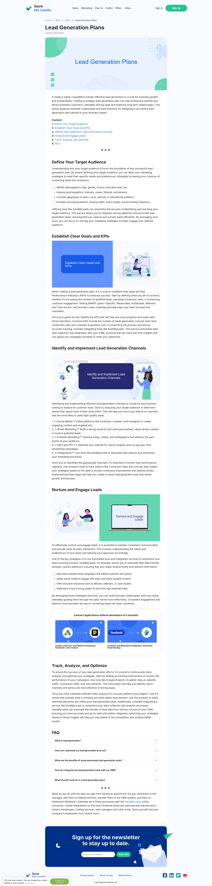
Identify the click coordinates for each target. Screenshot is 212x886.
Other (118, 8)
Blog (58, 20)
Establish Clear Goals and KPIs (72, 127)
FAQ (57, 143)
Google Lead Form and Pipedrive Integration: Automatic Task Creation (75, 647)
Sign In (159, 8)
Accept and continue (59, 881)
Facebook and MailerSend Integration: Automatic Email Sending (130, 647)
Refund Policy (125, 875)
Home (48, 20)
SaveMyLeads (133, 801)
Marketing (86, 8)
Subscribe (124, 854)
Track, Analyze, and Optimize (71, 139)
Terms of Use (106, 875)
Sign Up (176, 8)
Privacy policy (87, 875)
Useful (109, 8)
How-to (99, 8)
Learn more (29, 883)
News (75, 8)
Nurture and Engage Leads (70, 135)
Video (128, 8)
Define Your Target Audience (71, 124)
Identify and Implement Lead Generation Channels (83, 131)
